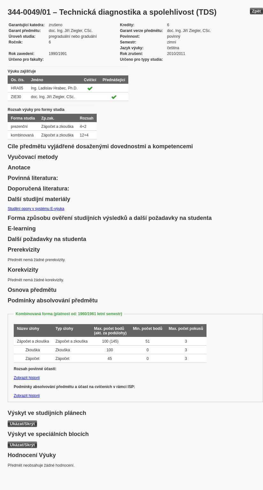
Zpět (256, 11)
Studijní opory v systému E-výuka (36, 208)
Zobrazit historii (27, 378)
